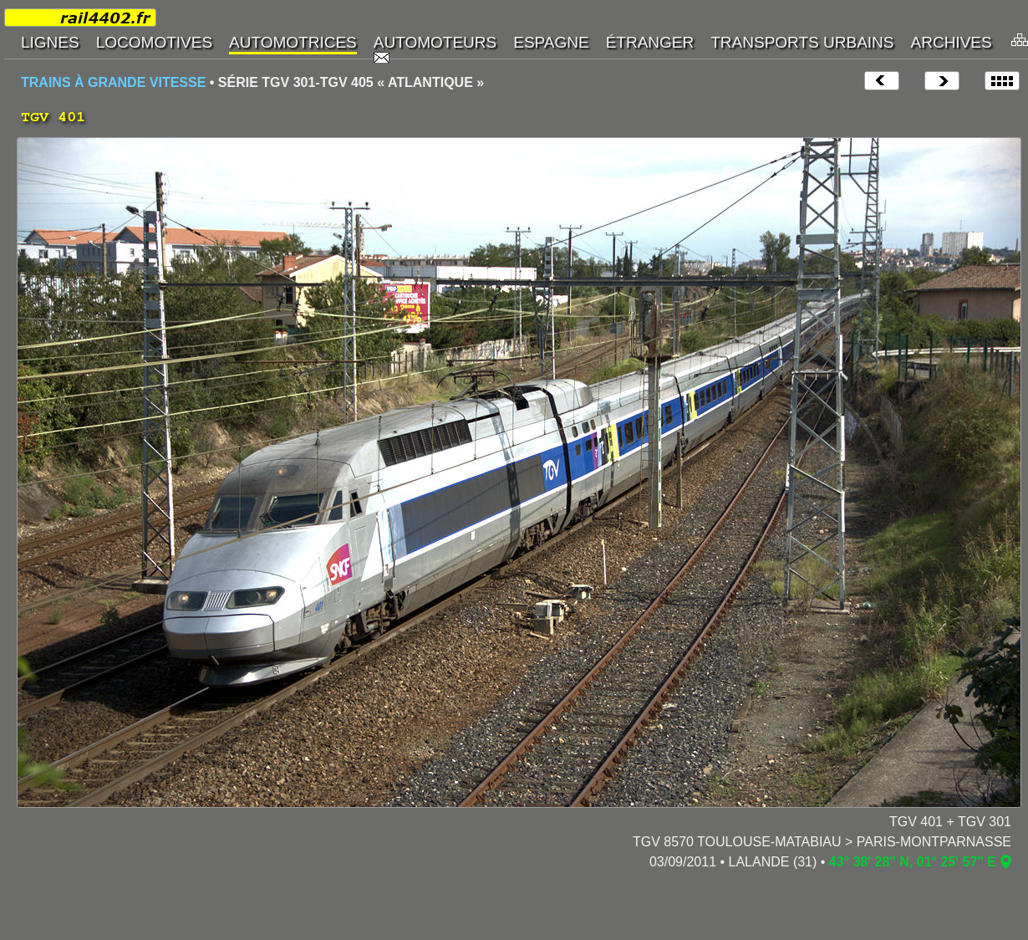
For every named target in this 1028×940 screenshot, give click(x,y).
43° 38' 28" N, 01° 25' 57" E (912, 862)
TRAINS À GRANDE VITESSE (113, 82)
